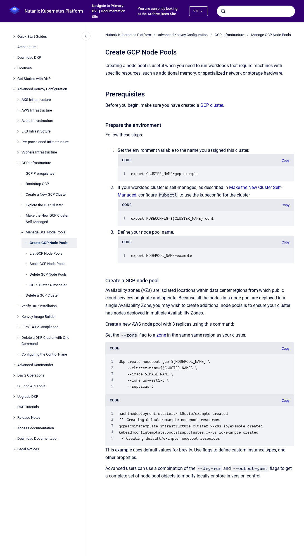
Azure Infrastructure (37, 121)
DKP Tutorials (28, 407)
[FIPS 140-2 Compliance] (18, 327)
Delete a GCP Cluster (42, 295)
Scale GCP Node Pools (47, 264)
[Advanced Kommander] (14, 365)
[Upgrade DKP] (14, 396)
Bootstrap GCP (37, 184)
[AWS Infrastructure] (18, 110)
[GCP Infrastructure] (18, 163)
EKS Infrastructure (36, 131)
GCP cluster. (212, 105)
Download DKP (29, 57)
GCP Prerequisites (40, 173)
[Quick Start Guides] (14, 36)
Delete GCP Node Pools (48, 274)
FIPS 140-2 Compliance (40, 327)
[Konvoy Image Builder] (18, 316)
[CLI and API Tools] (14, 386)
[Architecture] (14, 47)
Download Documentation (37, 438)
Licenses (24, 68)
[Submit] (223, 11)
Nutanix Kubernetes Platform (54, 11)
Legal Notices (28, 449)
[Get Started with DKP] (14, 78)
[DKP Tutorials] (14, 407)
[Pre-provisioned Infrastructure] (18, 141)
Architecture (27, 47)
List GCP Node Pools (46, 253)
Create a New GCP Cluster (46, 194)
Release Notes (29, 417)
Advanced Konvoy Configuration (42, 89)
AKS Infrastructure (36, 100)
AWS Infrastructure (37, 110)
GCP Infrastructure (36, 163)
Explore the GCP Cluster (44, 205)
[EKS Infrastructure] (18, 131)
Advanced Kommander (35, 365)
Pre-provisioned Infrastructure (45, 142)
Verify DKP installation (39, 306)
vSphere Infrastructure (39, 152)
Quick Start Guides (32, 36)
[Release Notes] (14, 417)
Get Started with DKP (34, 79)
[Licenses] (14, 68)
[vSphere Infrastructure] (18, 152)
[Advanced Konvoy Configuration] (14, 89)
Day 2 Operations (30, 375)
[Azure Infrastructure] (18, 121)
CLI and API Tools (31, 386)
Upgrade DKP (27, 396)
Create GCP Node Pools (49, 243)
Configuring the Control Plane (44, 354)
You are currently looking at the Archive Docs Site (157, 11)
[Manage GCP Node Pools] (22, 232)
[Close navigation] (86, 36)
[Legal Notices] (14, 449)
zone (161, 335)
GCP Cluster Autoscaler (48, 285)
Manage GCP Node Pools (45, 232)
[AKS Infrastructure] (18, 100)
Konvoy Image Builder (39, 316)
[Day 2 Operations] (14, 375)
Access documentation (35, 428)
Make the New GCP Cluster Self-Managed (47, 218)
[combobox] (256, 11)
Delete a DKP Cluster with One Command (45, 340)
